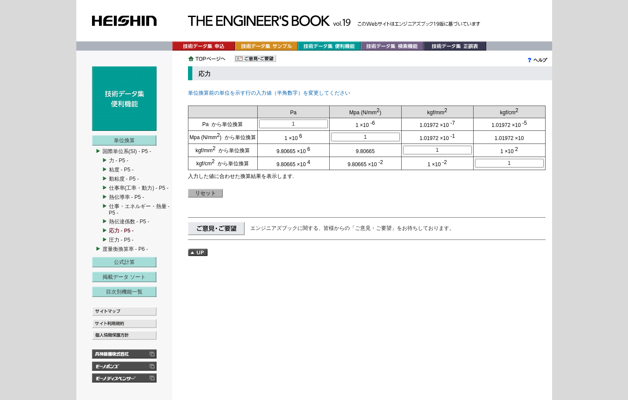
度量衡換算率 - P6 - (125, 249)
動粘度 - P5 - (124, 179)
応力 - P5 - (121, 231)
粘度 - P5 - (121, 170)
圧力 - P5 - (121, 240)
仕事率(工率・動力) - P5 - (139, 188)
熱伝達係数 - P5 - (129, 222)
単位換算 (124, 140)
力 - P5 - (119, 160)
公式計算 (124, 262)
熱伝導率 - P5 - (126, 197)
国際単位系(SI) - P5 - (126, 151)
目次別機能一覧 (124, 292)
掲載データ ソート (124, 277)
